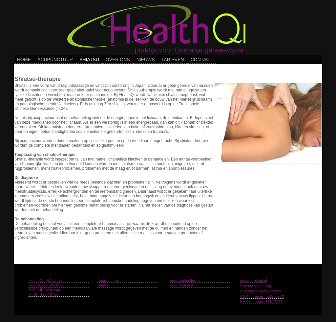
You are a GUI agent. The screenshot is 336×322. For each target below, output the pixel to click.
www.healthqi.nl (253, 280)
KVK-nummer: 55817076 (261, 301)
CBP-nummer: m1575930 (262, 296)
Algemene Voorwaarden (260, 291)
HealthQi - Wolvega (45, 280)
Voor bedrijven (182, 285)
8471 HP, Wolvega (44, 289)
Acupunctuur (55, 59)
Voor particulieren (185, 280)
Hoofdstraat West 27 (46, 285)
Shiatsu (89, 59)
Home (24, 59)
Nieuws (145, 59)
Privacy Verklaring (255, 286)
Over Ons (118, 59)
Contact (202, 59)
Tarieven (172, 59)
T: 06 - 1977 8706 (43, 294)
